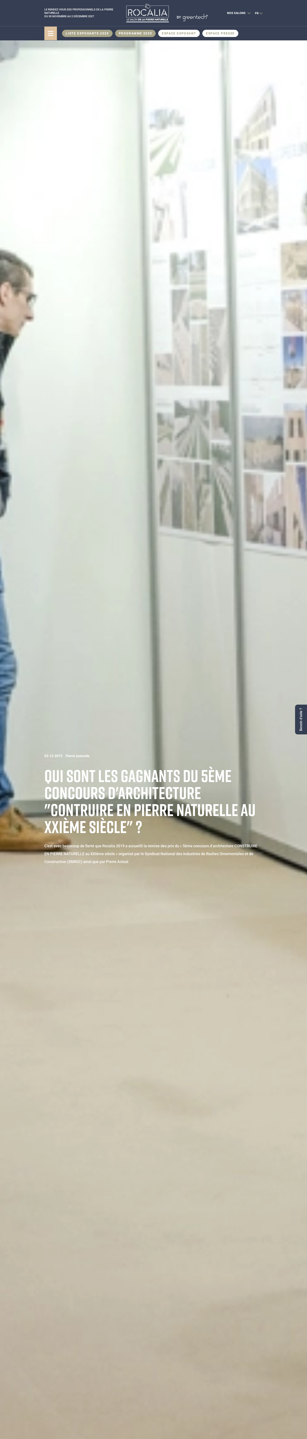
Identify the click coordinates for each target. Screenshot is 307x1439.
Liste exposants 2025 (87, 33)
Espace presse (220, 33)
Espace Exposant (179, 33)
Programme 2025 (135, 33)
